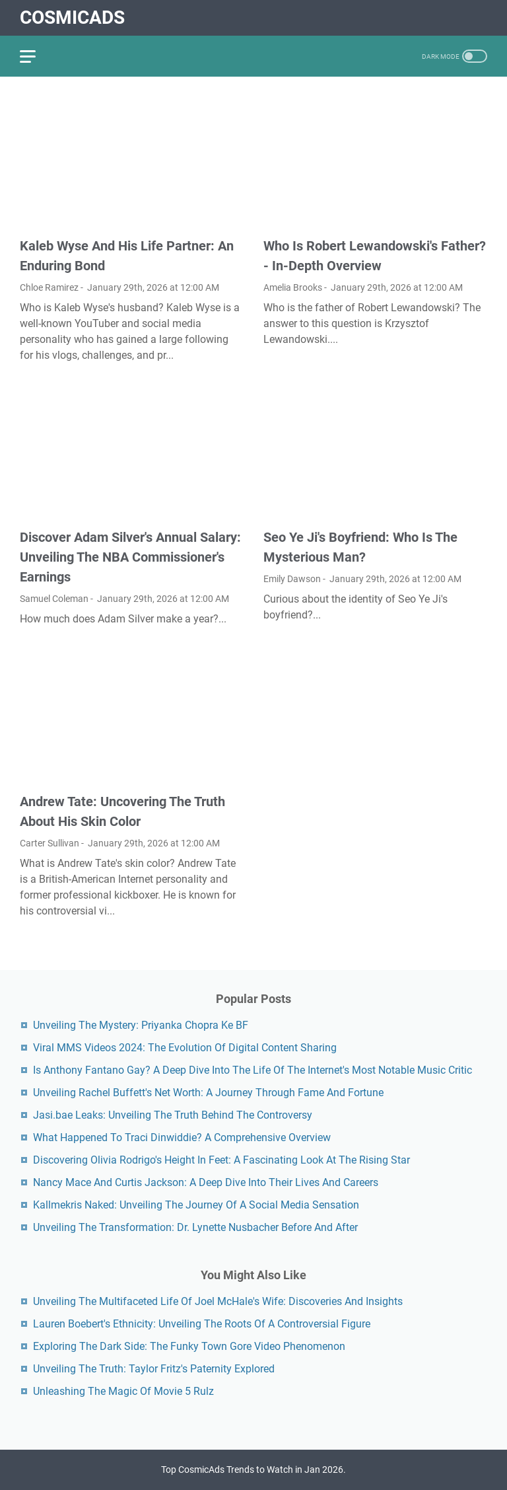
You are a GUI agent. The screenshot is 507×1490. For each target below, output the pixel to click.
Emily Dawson (292, 579)
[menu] (35, 56)
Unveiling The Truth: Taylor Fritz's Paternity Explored (154, 1368)
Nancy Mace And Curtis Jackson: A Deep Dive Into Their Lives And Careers (205, 1182)
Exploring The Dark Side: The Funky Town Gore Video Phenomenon (189, 1346)
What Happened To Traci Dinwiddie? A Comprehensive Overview (182, 1137)
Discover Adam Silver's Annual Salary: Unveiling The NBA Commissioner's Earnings (130, 557)
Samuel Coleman (54, 598)
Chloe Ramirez (49, 287)
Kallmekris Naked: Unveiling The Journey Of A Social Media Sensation (196, 1205)
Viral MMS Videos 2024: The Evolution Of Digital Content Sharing (185, 1047)
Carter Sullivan (49, 843)
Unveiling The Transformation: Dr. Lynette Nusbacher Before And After (195, 1227)
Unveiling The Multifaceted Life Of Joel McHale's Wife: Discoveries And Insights (218, 1301)
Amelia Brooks (292, 287)
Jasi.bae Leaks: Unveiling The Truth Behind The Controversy (172, 1115)
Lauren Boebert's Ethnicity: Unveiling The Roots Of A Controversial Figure (201, 1324)
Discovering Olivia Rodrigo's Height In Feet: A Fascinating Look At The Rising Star (221, 1160)
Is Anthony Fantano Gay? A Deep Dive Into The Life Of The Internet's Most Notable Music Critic (252, 1070)
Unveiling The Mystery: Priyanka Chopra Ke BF (140, 1025)
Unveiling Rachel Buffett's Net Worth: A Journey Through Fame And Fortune (208, 1092)
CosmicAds (72, 17)
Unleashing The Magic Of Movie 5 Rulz (123, 1391)
